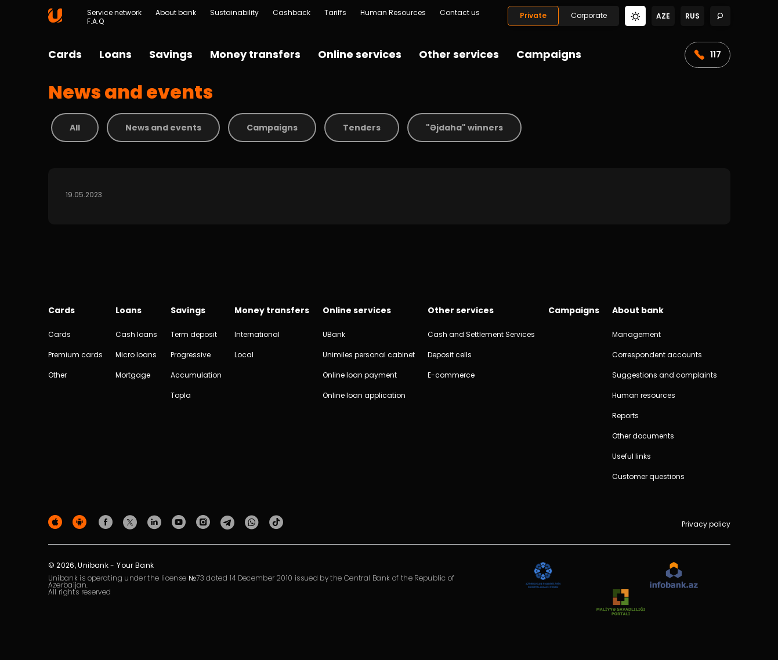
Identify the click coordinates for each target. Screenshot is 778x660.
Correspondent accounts (657, 355)
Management (636, 334)
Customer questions (648, 476)
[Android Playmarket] (81, 521)
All (75, 127)
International (257, 334)
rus (692, 16)
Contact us (460, 12)
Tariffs (335, 12)
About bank (175, 12)
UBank (334, 334)
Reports (625, 415)
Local (244, 355)
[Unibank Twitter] (131, 521)
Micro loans (136, 355)
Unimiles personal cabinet (369, 355)
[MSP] (620, 603)
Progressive (191, 355)
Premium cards (75, 355)
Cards (65, 54)
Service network (114, 12)
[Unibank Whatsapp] (253, 521)
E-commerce (451, 375)
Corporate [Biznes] (589, 15)
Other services (459, 54)
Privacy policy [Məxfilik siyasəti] (706, 524)
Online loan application (364, 395)
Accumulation (196, 375)
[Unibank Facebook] (107, 521)
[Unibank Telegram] (229, 521)
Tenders (362, 127)
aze (663, 16)
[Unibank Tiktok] (276, 521)
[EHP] (605, 575)
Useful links (631, 456)
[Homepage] (55, 20)
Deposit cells (450, 355)
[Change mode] (635, 15)
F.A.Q (95, 21)
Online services (359, 54)
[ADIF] (543, 575)
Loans (115, 54)
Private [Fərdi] (533, 15)
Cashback (291, 12)
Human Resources (393, 12)
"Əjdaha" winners (464, 127)
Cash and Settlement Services (481, 334)
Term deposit (194, 334)
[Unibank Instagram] (205, 521)
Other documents (643, 436)
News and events (163, 127)
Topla (181, 395)
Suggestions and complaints (664, 375)
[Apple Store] (57, 521)
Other (57, 375)
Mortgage (132, 375)
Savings (171, 54)
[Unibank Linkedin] (156, 521)
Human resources (643, 395)
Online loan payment (360, 375)
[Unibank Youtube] (180, 521)
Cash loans (136, 334)
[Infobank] (674, 575)
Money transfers (255, 54)
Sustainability (234, 12)
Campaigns (548, 54)
